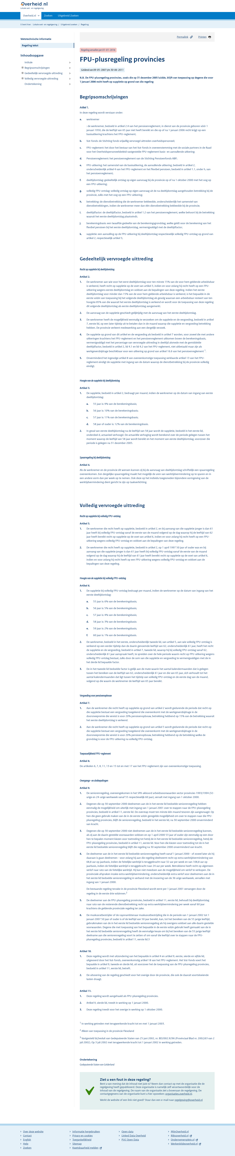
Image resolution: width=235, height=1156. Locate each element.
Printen (204, 37)
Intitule (29, 62)
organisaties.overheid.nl (178, 1093)
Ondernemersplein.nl (183, 1139)
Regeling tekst (30, 45)
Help (25, 1143)
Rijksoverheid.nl (180, 1135)
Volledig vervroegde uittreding (40, 78)
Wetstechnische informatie (36, 39)
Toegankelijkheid (81, 1139)
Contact (27, 1135)
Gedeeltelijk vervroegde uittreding (41, 73)
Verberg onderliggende (23, 68)
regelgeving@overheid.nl (189, 1100)
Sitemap (77, 1143)
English (27, 1139)
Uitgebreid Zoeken (68, 15)
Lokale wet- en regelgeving (45, 24)
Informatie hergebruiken (86, 1131)
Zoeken (48, 15)
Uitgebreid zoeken (69, 24)
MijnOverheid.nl (180, 1131)
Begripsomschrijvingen (35, 67)
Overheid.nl (29, 16)
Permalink (185, 37)
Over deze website (33, 1131)
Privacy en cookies (82, 1135)
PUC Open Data (130, 1139)
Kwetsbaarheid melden (85, 1147)
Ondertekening (33, 84)
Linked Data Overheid (134, 1135)
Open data (127, 1131)
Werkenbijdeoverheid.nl (184, 1143)
